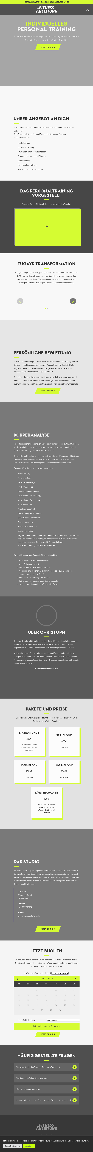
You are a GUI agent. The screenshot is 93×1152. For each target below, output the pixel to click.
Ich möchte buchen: (26, 1020)
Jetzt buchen (48, 47)
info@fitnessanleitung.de (29, 916)
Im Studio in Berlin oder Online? (37, 973)
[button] (73, 301)
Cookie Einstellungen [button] (12, 1146)
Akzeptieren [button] (29, 1146)
